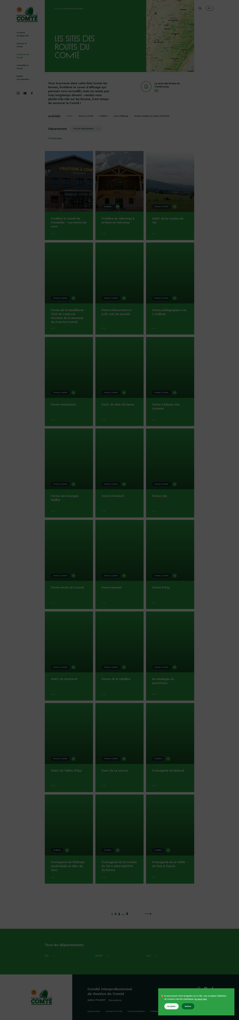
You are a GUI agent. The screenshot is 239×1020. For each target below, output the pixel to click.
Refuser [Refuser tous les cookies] (188, 1006)
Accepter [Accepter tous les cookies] (171, 1006)
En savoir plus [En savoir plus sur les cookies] (201, 999)
